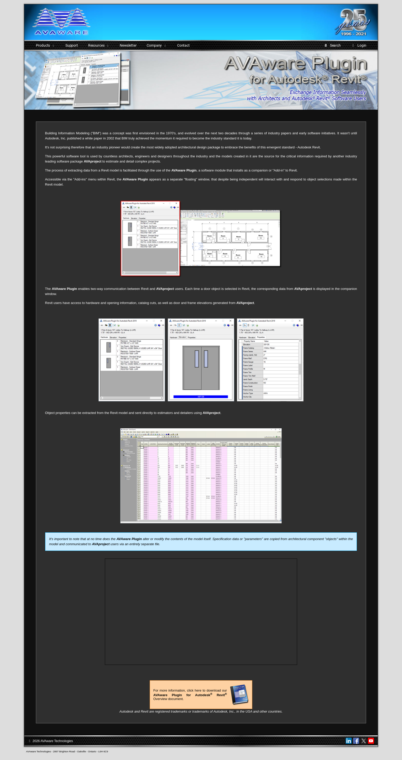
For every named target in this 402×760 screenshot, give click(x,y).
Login (358, 45)
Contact (183, 45)
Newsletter (128, 45)
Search (331, 45)
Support (71, 45)
